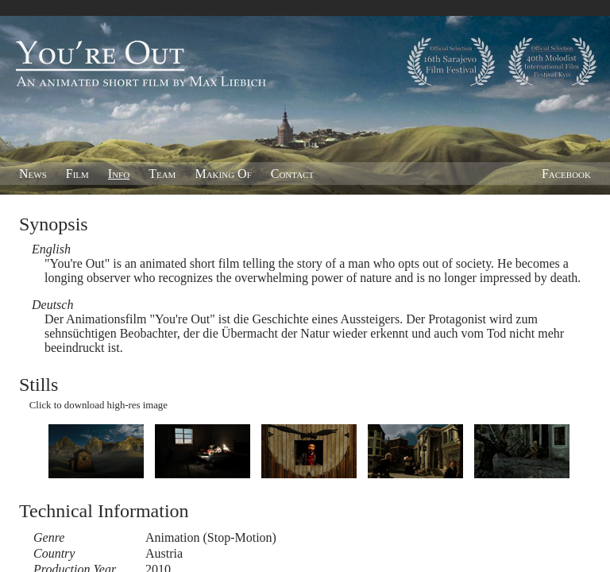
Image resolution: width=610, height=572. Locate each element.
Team (162, 173)
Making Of (223, 173)
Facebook (566, 173)
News (33, 173)
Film (77, 173)
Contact (292, 173)
